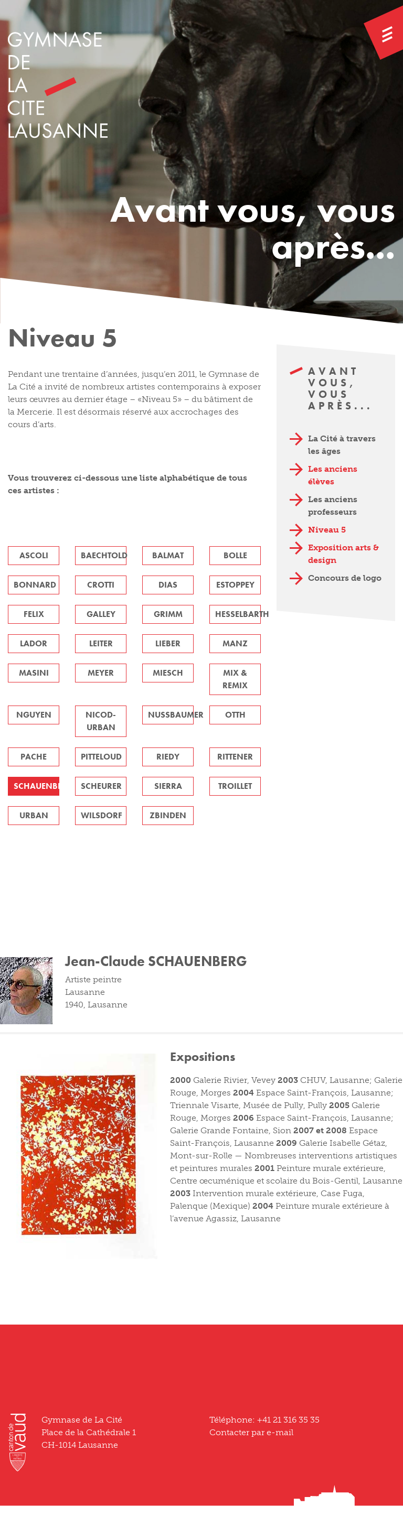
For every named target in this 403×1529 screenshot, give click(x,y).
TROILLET (235, 785)
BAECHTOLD (103, 555)
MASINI (34, 672)
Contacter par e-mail (251, 1432)
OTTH (235, 714)
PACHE (33, 756)
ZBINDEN (168, 815)
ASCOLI (33, 555)
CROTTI (100, 584)
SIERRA (168, 785)
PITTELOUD (101, 756)
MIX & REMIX (235, 679)
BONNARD (35, 584)
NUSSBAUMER (171, 714)
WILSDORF (101, 815)
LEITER (101, 643)
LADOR (33, 643)
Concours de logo (344, 578)
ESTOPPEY (235, 584)
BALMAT (168, 555)
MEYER (101, 672)
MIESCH (168, 672)
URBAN (33, 815)
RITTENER (235, 756)
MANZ (235, 643)
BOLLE (235, 555)
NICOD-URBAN (101, 721)
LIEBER (168, 643)
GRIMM (168, 614)
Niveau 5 (327, 530)
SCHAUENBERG (36, 785)
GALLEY (101, 614)
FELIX (34, 614)
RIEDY (167, 756)
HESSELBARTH (238, 614)
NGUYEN (33, 714)
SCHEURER (101, 785)
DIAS (167, 584)
